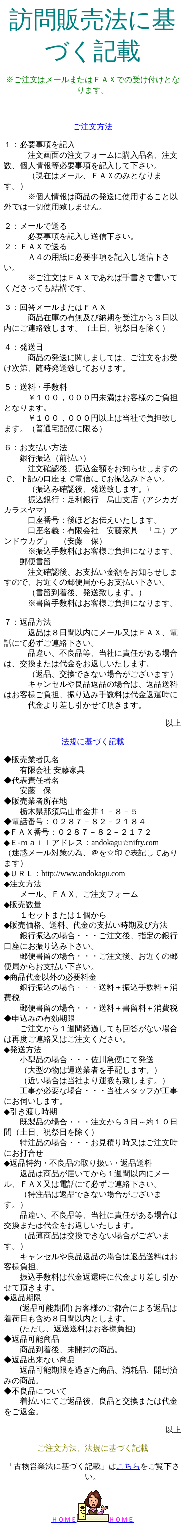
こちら (128, 1466)
